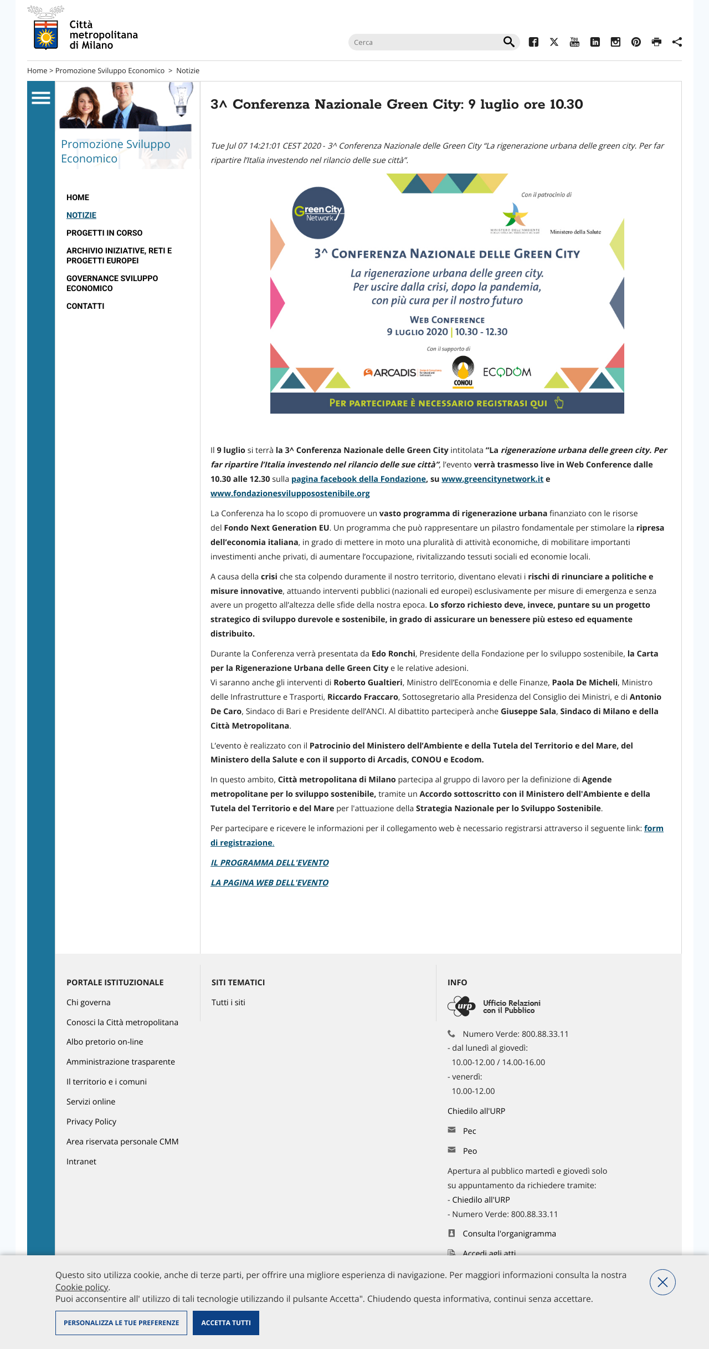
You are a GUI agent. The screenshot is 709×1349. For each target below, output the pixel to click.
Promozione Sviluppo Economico (110, 70)
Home (37, 70)
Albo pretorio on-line (104, 1042)
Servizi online (90, 1102)
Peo (470, 1151)
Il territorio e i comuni (106, 1082)
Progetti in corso (104, 233)
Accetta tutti (225, 1322)
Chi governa (88, 1002)
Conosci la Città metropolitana (122, 1022)
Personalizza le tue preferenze (121, 1322)
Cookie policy (81, 1287)
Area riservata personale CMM (122, 1142)
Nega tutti (663, 1282)
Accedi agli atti (489, 1254)
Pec (469, 1131)
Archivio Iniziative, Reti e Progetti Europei (119, 256)
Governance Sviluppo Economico (112, 283)
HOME (77, 197)
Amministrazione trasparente (120, 1062)
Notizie (187, 70)
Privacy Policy (91, 1122)
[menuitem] (127, 198)
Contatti (85, 306)
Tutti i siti (228, 1002)
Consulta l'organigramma (510, 1234)
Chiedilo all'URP (477, 1111)
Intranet (81, 1162)
